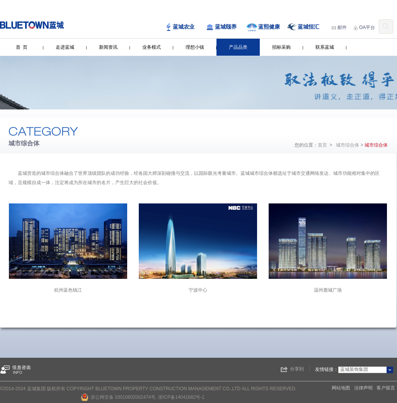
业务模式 (151, 47)
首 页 (22, 47)
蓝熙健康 (263, 27)
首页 (322, 145)
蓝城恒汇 (303, 27)
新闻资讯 (108, 47)
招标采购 (281, 47)
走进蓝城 (65, 47)
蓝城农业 (179, 27)
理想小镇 (195, 47)
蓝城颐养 (221, 27)
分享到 (297, 369)
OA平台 (364, 27)
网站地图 (341, 388)
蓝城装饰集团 (354, 369)
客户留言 (386, 388)
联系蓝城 (324, 47)
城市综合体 (347, 145)
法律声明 (363, 388)
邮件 (339, 27)
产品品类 (238, 47)
